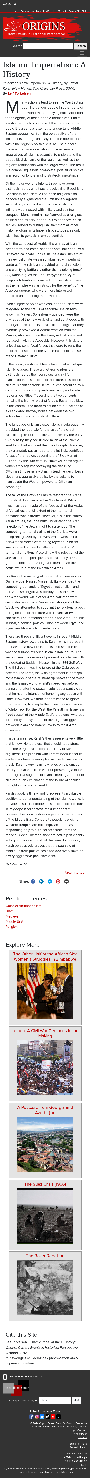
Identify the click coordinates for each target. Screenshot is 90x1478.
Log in (84, 1465)
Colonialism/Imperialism (23, 906)
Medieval (12, 916)
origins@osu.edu (79, 1430)
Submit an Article (78, 1443)
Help (16, 11)
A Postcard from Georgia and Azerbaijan (45, 1110)
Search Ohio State (78, 11)
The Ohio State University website (10, 3)
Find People (49, 11)
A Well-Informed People (75, 1457)
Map (38, 11)
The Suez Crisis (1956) (45, 1184)
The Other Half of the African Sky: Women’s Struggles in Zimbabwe (45, 956)
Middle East (14, 921)
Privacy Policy (80, 1433)
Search (17, 46)
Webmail (62, 11)
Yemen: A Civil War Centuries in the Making (45, 1033)
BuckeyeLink (27, 11)
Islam (9, 911)
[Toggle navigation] (82, 53)
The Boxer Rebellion (45, 1255)
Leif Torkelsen (19, 93)
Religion (12, 927)
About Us (82, 1437)
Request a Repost (78, 1447)
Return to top (75, 872)
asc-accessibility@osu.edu (59, 1472)
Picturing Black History (75, 1460)
